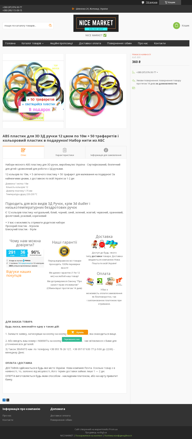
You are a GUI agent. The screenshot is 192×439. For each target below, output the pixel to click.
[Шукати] (50, 25)
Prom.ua (113, 429)
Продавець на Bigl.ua (96, 432)
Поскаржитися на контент (88, 435)
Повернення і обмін (119, 43)
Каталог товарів (31, 43)
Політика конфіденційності (118, 435)
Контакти (160, 43)
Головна (10, 43)
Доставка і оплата (90, 43)
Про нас (143, 43)
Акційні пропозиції (61, 43)
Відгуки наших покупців (18, 273)
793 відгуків (151, 2)
